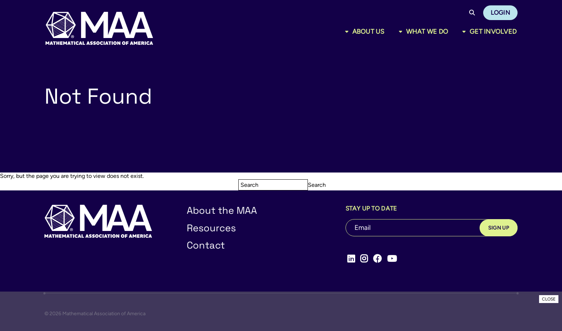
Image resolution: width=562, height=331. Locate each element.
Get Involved (493, 32)
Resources (211, 228)
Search (317, 184)
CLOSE (549, 299)
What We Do (427, 32)
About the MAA (222, 210)
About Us (368, 32)
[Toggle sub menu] (348, 31)
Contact (206, 245)
